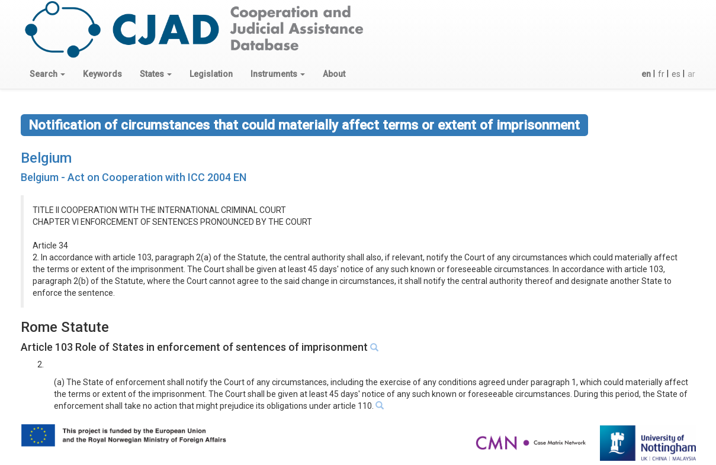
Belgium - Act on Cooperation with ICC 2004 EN (133, 177)
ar (691, 74)
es (676, 74)
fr (661, 74)
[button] (47, 74)
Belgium (46, 158)
